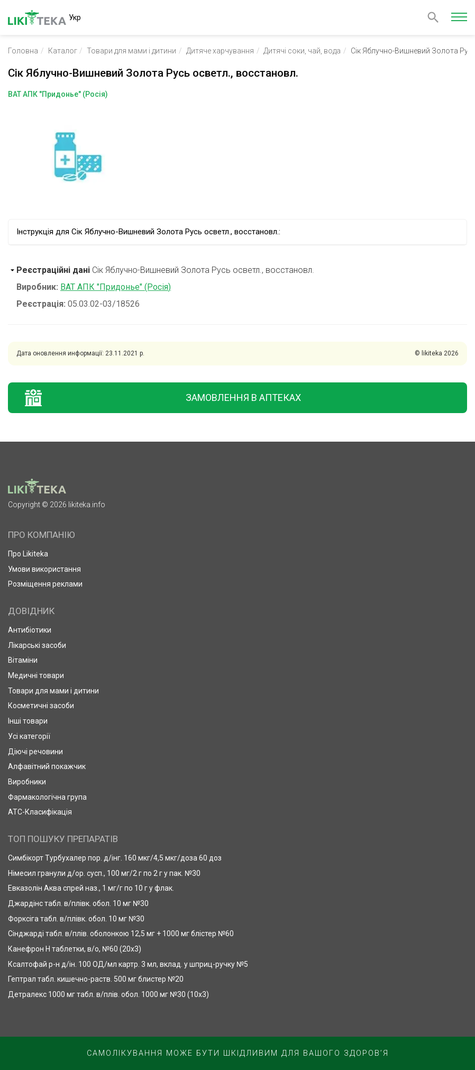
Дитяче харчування (220, 51)
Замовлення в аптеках (243, 397)
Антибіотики (29, 630)
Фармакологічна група (47, 797)
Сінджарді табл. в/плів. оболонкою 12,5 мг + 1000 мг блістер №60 (121, 933)
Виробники (27, 782)
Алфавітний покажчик (47, 766)
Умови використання (44, 569)
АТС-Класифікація (40, 812)
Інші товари (28, 721)
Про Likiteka (28, 554)
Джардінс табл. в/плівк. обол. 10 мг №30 (78, 903)
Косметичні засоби (41, 705)
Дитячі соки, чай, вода (302, 51)
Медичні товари (36, 675)
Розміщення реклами (45, 584)
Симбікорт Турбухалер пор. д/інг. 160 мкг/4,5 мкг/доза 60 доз (115, 858)
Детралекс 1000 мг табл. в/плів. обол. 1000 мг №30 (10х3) (108, 994)
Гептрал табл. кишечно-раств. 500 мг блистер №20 (96, 979)
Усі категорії (29, 736)
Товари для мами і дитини (131, 51)
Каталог (62, 51)
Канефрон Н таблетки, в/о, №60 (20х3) (74, 949)
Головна (23, 51)
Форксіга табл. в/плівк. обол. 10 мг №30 (76, 918)
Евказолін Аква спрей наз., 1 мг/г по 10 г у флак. (91, 888)
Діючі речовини (35, 751)
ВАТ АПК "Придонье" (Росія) (115, 287)
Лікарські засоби (37, 645)
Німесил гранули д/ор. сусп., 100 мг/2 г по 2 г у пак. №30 (104, 873)
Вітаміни (23, 660)
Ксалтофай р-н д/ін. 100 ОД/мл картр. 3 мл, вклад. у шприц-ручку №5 (128, 964)
